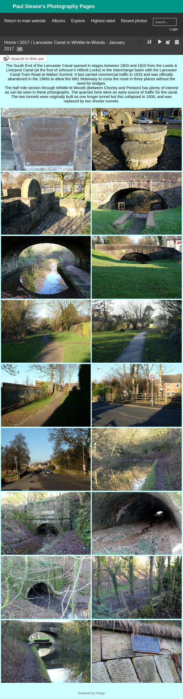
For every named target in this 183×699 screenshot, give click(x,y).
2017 (25, 42)
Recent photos (134, 21)
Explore (78, 21)
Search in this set (27, 58)
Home (10, 42)
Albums (58, 21)
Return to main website (25, 21)
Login (174, 29)
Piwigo (100, 693)
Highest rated (103, 21)
